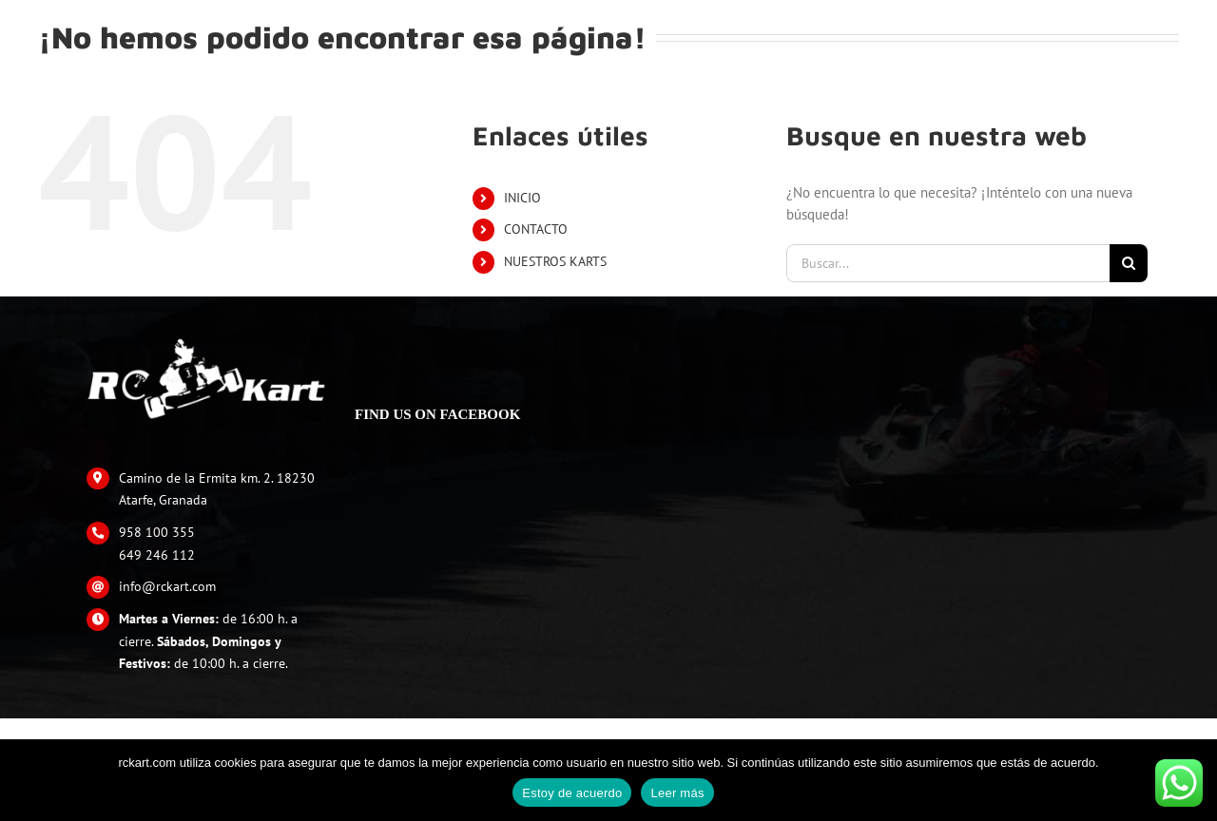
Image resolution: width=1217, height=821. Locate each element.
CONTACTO (536, 229)
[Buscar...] (948, 263)
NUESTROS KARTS (555, 261)
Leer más (677, 793)
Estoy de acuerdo (572, 793)
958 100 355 (157, 532)
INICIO (522, 197)
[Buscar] (1129, 263)
